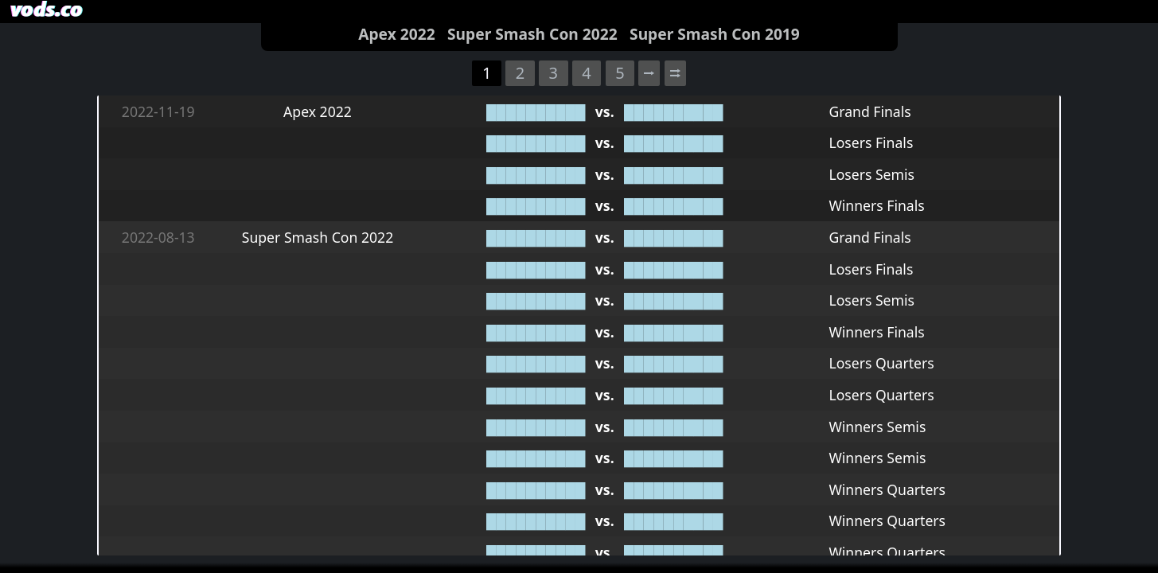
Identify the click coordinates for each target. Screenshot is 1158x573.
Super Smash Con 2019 (715, 34)
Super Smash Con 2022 (532, 34)
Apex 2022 (396, 34)
